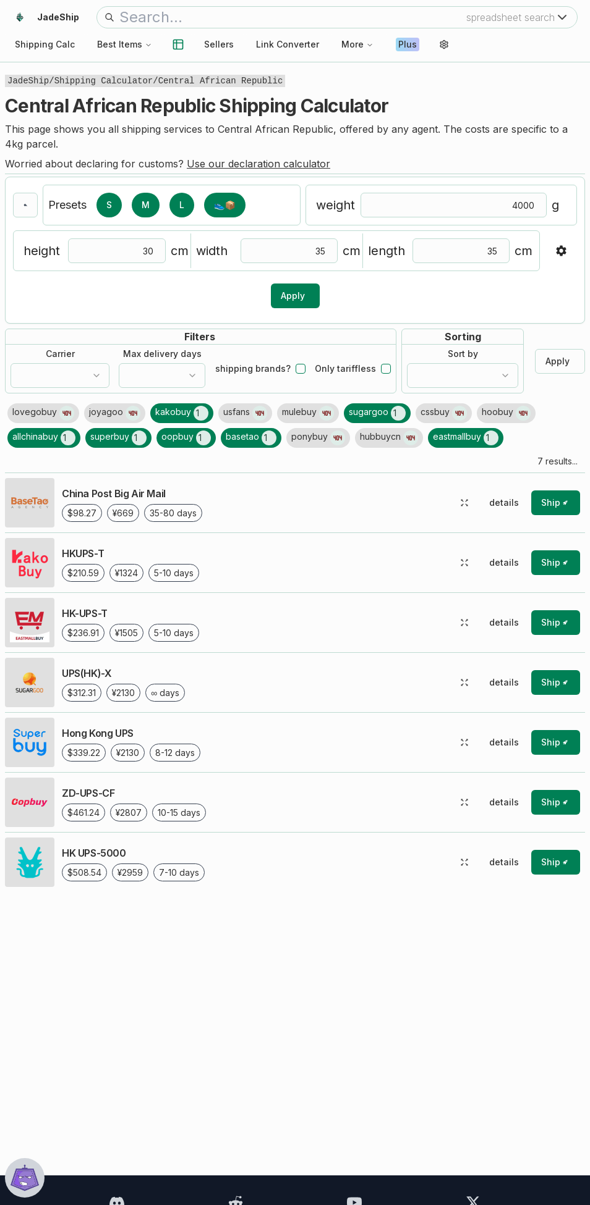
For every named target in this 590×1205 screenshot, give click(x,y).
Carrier (60, 354)
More (357, 44)
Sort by (463, 354)
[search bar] (292, 17)
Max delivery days (162, 354)
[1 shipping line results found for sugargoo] (377, 413)
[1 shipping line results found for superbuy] (118, 438)
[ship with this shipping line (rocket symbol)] (555, 502)
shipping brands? (253, 368)
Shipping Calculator (103, 81)
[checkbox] (301, 369)
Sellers (219, 44)
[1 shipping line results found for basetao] (251, 438)
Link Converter (287, 44)
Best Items (124, 44)
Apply (293, 295)
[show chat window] (25, 1178)
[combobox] (60, 375)
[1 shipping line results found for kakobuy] (182, 413)
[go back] (25, 205)
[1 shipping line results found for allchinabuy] (44, 438)
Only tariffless (345, 368)
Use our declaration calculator (258, 163)
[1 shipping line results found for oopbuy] (186, 438)
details (504, 502)
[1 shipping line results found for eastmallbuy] (465, 438)
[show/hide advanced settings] (561, 250)
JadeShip (28, 81)
